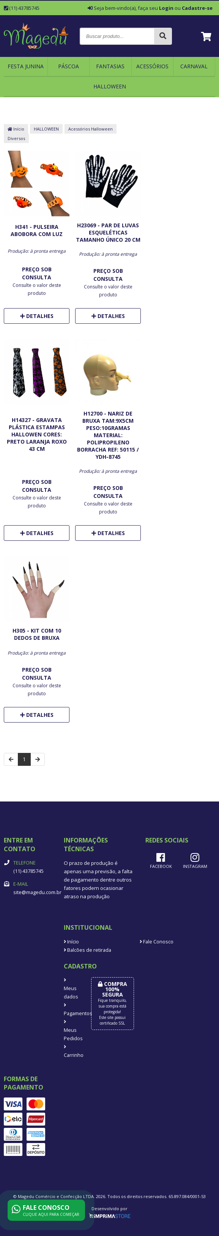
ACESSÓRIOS (152, 66)
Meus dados (71, 989)
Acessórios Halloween (90, 129)
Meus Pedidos (71, 1031)
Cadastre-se (197, 8)
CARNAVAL (194, 66)
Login (166, 8)
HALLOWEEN (109, 86)
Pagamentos (71, 1010)
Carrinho (71, 1051)
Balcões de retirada (87, 950)
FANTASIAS (110, 66)
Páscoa (68, 66)
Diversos (16, 138)
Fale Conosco (156, 941)
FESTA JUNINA (26, 66)
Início (16, 129)
